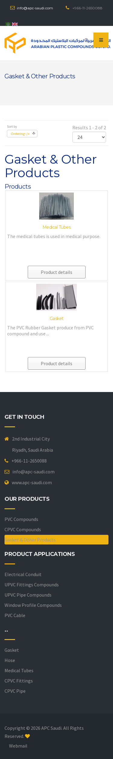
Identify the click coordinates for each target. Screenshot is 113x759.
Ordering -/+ (20, 133)
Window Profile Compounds (33, 605)
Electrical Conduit (23, 574)
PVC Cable (15, 615)
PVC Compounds (21, 519)
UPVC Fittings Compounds (32, 585)
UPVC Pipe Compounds (28, 595)
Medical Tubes (56, 227)
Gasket (57, 318)
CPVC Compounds (23, 529)
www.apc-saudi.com (32, 482)
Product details (56, 272)
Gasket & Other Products (30, 540)
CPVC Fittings (19, 681)
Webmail (18, 746)
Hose (10, 660)
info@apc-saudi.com (35, 8)
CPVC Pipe (15, 691)
